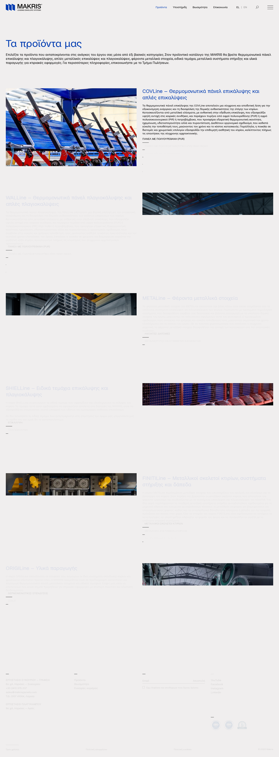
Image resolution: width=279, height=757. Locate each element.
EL (237, 7)
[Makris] (24, 7)
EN (245, 7)
